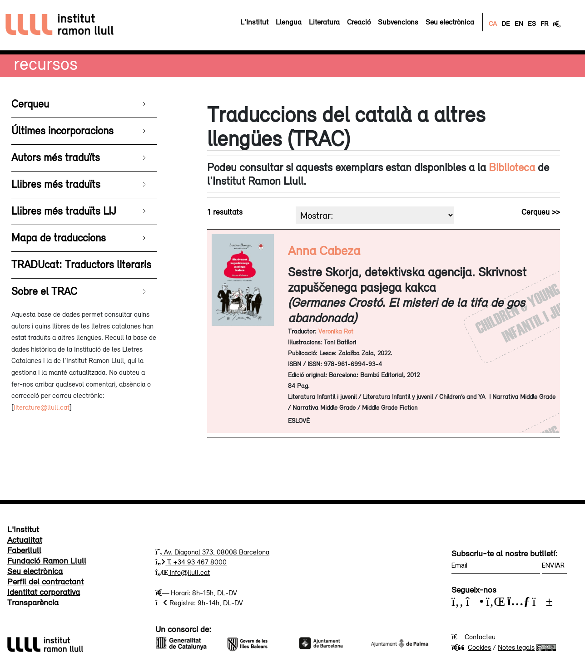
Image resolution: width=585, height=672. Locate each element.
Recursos (46, 63)
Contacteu (480, 637)
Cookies (471, 647)
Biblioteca (512, 167)
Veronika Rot (335, 331)
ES (532, 23)
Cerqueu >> (540, 211)
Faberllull (24, 550)
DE (505, 23)
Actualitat (24, 539)
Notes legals (516, 647)
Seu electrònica (35, 571)
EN (519, 23)
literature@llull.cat (41, 407)
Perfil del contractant (45, 581)
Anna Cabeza (324, 250)
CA (493, 23)
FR (544, 23)
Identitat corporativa (43, 592)
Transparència (33, 602)
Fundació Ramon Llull (46, 560)
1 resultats (225, 211)
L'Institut (23, 529)
